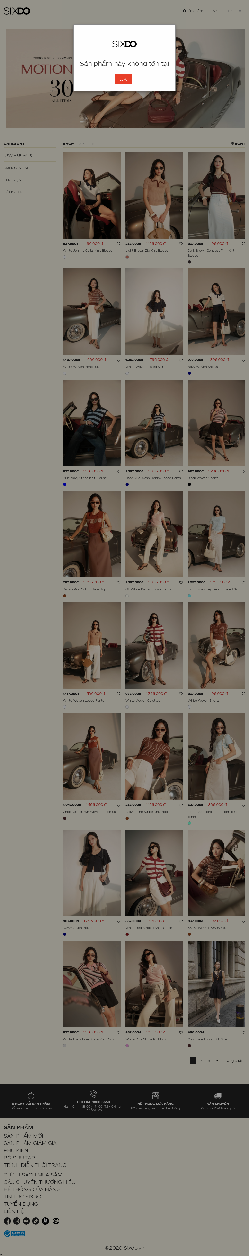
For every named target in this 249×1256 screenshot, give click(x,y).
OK (123, 79)
